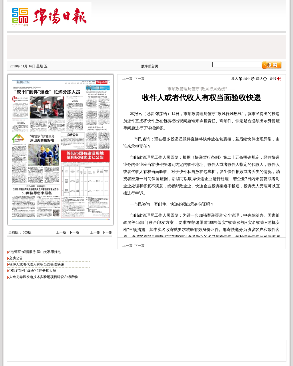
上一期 (95, 232)
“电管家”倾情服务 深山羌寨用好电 (35, 252)
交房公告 (16, 258)
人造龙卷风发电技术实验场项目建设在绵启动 (43, 277)
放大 (237, 79)
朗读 (275, 79)
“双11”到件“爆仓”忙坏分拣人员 (32, 271)
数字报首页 (149, 66)
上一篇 (127, 79)
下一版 (73, 232)
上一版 (60, 232)
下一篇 (139, 79)
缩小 (249, 79)
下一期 (107, 232)
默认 (261, 79)
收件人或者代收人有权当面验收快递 (36, 264)
